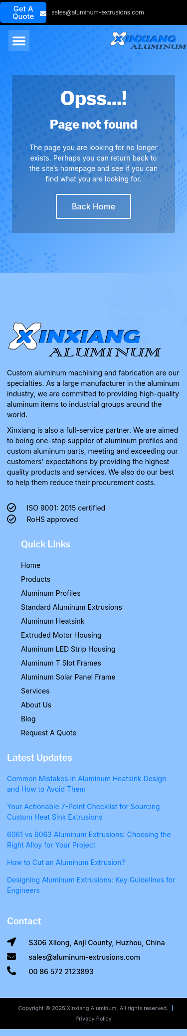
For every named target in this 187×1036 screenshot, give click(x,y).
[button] (18, 40)
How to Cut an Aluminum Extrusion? (66, 862)
